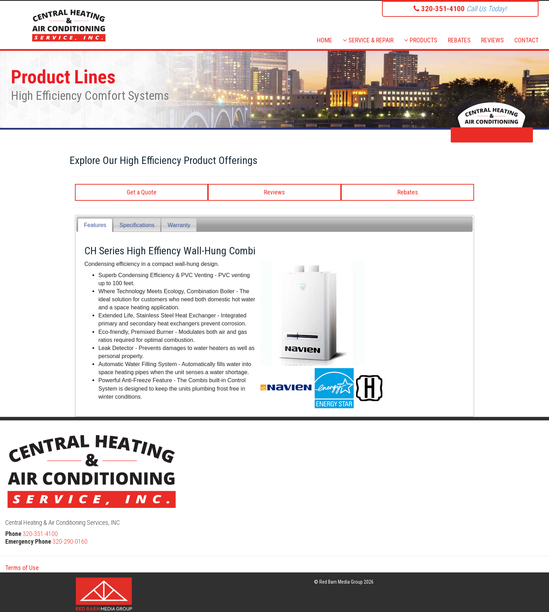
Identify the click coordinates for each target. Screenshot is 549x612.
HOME (324, 40)
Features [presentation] (95, 225)
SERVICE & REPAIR (368, 40)
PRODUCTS (420, 40)
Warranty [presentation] (179, 225)
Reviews (274, 192)
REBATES (459, 40)
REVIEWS (492, 40)
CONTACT (526, 40)
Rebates (407, 192)
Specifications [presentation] (136, 225)
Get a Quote (142, 192)
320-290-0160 (70, 541)
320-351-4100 (40, 533)
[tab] (95, 225)
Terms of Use (22, 567)
